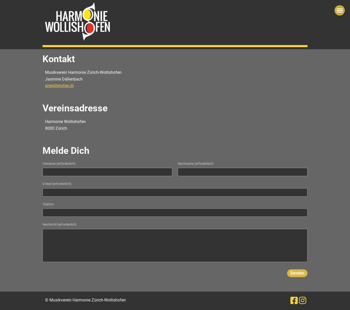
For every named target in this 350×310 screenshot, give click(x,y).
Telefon (48, 204)
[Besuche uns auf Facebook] (294, 301)
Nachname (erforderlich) (196, 163)
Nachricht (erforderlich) (59, 224)
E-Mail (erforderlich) (57, 184)
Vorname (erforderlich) (59, 163)
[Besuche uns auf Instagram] (302, 301)
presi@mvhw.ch (59, 85)
